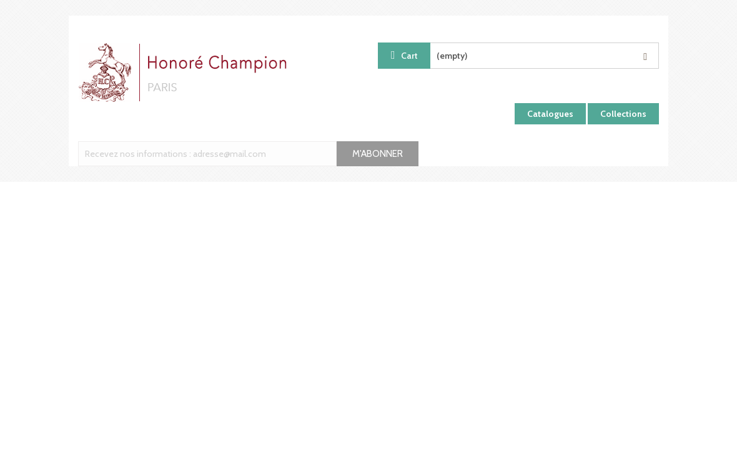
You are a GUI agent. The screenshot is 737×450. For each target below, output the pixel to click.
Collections (623, 113)
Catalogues (550, 113)
